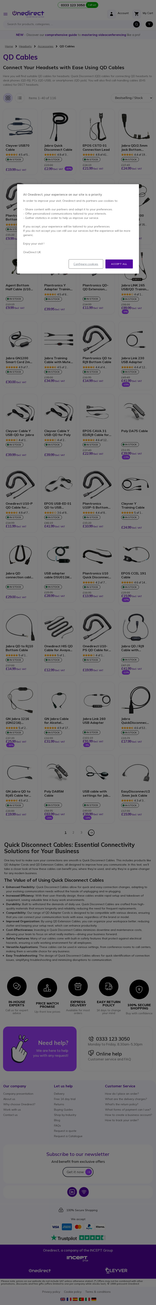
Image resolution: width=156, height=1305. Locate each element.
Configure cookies (86, 264)
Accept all (119, 263)
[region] (78, 229)
